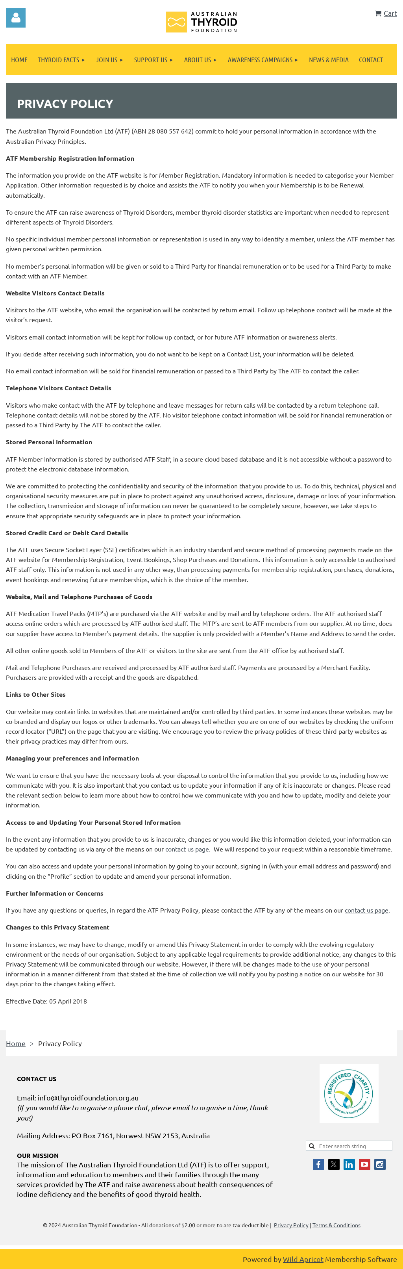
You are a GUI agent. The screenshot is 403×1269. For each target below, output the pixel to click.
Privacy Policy (291, 1224)
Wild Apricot (303, 1259)
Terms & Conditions (336, 1224)
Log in (16, 18)
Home (16, 1043)
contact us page (187, 849)
